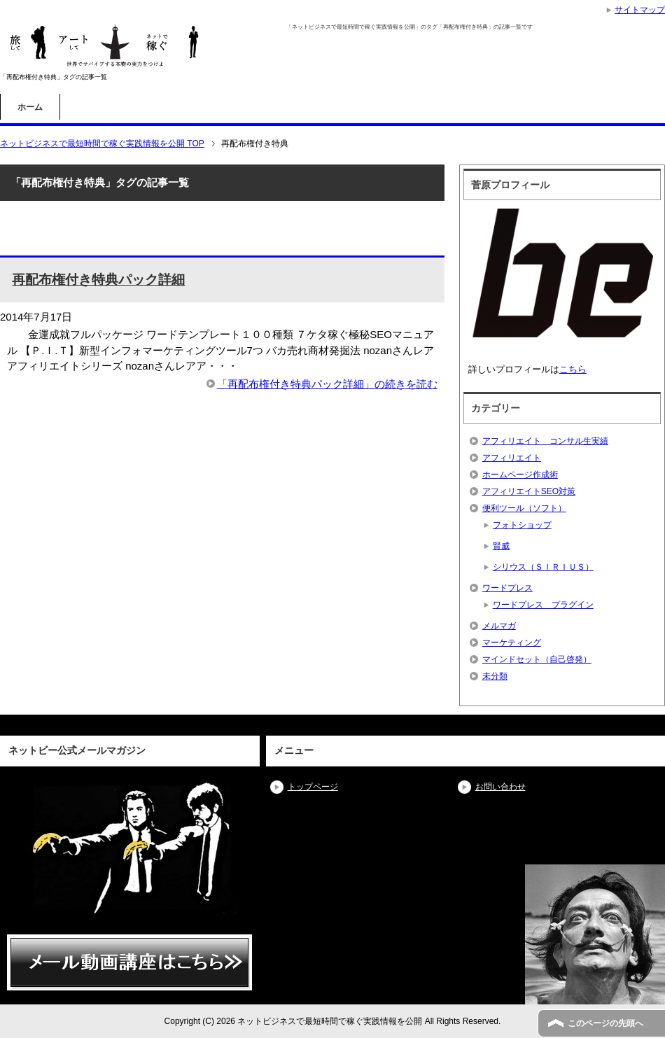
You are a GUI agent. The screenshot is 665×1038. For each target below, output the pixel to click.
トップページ (313, 787)
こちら (573, 369)
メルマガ (499, 626)
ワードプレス (507, 588)
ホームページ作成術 (520, 474)
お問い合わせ (500, 787)
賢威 (501, 546)
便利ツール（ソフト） (524, 508)
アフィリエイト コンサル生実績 (545, 441)
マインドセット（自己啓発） (537, 659)
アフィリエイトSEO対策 (528, 491)
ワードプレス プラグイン (543, 605)
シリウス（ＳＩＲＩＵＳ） (543, 567)
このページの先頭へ (605, 1023)
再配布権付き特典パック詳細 (98, 279)
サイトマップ (640, 10)
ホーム (30, 107)
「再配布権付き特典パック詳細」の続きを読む (327, 384)
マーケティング (511, 642)
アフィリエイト (511, 458)
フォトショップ (522, 525)
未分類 (494, 676)
